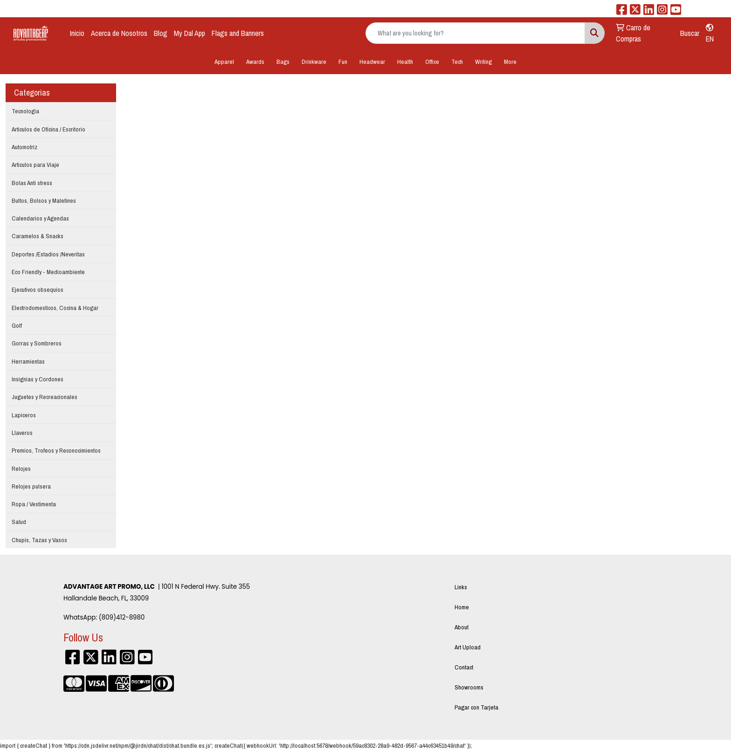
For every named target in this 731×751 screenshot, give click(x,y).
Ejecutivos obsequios (37, 289)
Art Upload (468, 647)
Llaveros (22, 432)
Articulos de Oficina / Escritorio (48, 129)
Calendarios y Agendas (40, 218)
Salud (19, 521)
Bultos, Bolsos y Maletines (44, 200)
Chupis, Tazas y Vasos (39, 540)
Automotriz (24, 147)
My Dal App (189, 33)
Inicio (77, 33)
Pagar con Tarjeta (476, 707)
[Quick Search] (475, 33)
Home (462, 607)
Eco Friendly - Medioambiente (48, 272)
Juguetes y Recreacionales (44, 397)
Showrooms (469, 687)
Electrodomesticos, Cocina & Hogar (55, 307)
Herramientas (28, 361)
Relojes (21, 468)
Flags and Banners (238, 33)
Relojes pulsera (31, 486)
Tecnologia (25, 111)
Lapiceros (24, 415)
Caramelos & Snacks (37, 236)
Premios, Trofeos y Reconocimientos (56, 450)
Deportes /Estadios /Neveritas (48, 254)
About (462, 627)
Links (461, 587)
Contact (464, 667)
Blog (160, 33)
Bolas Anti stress (32, 183)
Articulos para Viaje (35, 164)
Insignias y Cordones (37, 379)
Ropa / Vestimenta (34, 504)
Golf (17, 325)
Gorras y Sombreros (37, 343)
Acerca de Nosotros (119, 33)
